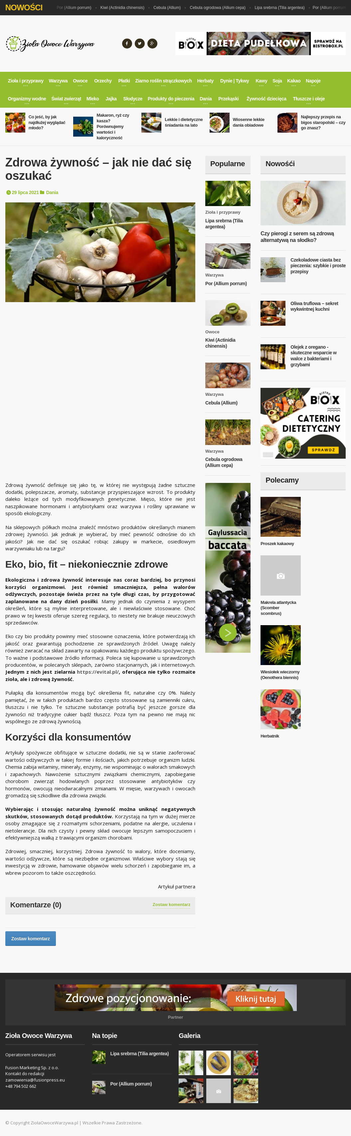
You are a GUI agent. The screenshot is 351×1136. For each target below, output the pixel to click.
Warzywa (214, 275)
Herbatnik (270, 736)
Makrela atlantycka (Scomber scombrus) (278, 608)
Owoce (212, 331)
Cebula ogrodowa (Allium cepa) (220, 7)
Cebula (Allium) (169, 7)
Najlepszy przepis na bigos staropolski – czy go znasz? (323, 122)
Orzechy (102, 80)
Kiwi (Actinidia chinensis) (125, 7)
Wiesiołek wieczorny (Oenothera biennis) (280, 674)
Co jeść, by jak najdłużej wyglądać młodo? (47, 122)
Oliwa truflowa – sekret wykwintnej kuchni (314, 306)
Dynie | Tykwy (234, 80)
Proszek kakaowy (277, 543)
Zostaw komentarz (171, 904)
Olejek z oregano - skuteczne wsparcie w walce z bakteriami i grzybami (313, 355)
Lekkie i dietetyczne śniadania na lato (184, 122)
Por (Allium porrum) (76, 7)
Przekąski (228, 98)
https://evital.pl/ (98, 671)
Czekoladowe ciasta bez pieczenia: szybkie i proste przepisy (318, 265)
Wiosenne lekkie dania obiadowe (248, 122)
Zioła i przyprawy (222, 212)
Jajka (110, 98)
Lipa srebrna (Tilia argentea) (282, 7)
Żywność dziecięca (266, 98)
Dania (52, 192)
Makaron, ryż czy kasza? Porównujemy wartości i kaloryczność (112, 126)
